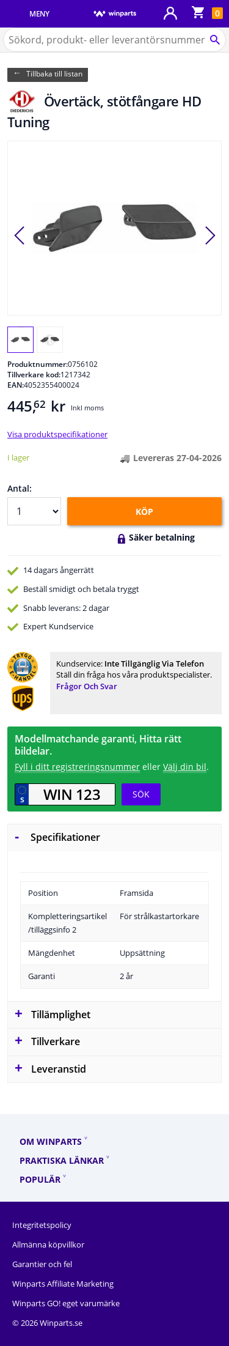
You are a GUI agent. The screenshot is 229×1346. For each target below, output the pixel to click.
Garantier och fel (42, 1264)
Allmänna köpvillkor (48, 1244)
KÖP (144, 511)
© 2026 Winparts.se (47, 1322)
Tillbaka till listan (54, 73)
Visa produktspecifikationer (57, 434)
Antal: (19, 488)
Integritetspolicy (41, 1224)
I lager (18, 457)
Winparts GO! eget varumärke (66, 1303)
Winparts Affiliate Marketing (63, 1283)
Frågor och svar (86, 686)
